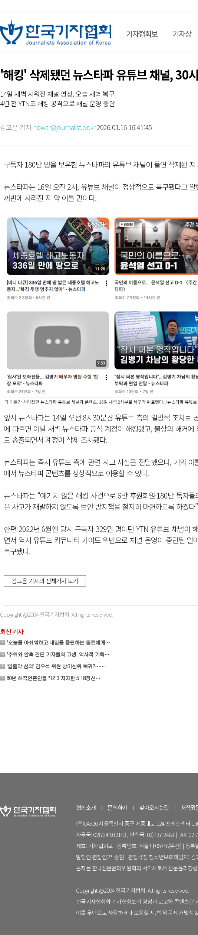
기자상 (181, 33)
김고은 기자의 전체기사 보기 (44, 580)
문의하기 (117, 807)
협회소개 (86, 807)
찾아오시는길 (154, 807)
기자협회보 (142, 33)
